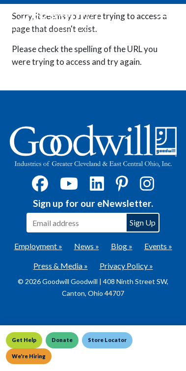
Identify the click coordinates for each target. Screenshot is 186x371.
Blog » (122, 246)
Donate (62, 340)
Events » (158, 246)
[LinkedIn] (97, 186)
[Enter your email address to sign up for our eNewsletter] (76, 222)
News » (86, 246)
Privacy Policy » (126, 265)
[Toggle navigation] (163, 20)
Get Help (24, 340)
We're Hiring (29, 356)
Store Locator (107, 340)
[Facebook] (40, 186)
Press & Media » (60, 265)
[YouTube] (69, 186)
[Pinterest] (122, 186)
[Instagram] (147, 186)
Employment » (38, 246)
